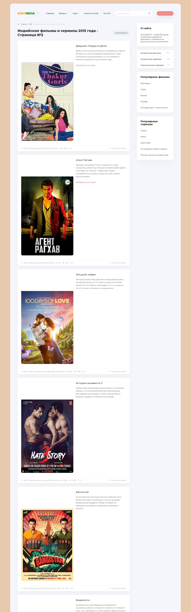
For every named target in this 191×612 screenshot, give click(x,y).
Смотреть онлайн (118, 88)
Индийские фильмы (151, 53)
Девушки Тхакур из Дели (65, 46)
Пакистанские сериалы (152, 65)
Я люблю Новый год (62, 358)
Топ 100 (106, 13)
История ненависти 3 (62, 204)
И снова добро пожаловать (66, 411)
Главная (50, 13)
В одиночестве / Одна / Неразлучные (72, 523)
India (28, 13)
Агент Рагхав (57, 99)
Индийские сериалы (151, 59)
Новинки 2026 (91, 13)
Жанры (62, 13)
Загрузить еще (73, 574)
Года (75, 13)
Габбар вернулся (59, 471)
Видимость (56, 306)
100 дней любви (59, 153)
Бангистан (55, 255)
